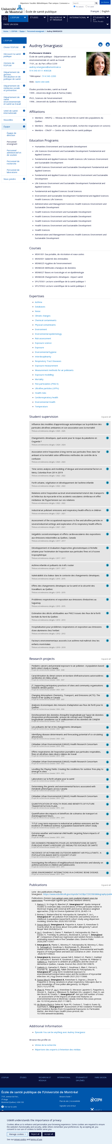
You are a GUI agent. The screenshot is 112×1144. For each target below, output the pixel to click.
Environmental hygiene (45, 352)
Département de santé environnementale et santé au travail (12, 100)
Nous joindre (10, 179)
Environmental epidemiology (48, 333)
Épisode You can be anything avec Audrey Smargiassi (60, 1032)
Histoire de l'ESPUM (9, 64)
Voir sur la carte (10, 1107)
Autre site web (42, 81)
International (63, 1077)
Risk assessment (43, 338)
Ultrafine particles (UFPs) (47, 388)
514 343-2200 (49, 76)
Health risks (40, 392)
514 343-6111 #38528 (40, 70)
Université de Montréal (11, 9)
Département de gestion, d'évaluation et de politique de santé (12, 75)
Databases (40, 306)
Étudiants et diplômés (82, 1079)
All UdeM (90, 7)
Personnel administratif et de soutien (14, 152)
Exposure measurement (46, 365)
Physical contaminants (45, 324)
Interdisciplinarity (43, 356)
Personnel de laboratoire (13, 171)
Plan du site (64, 1101)
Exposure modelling (44, 374)
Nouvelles (8, 119)
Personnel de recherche (13, 162)
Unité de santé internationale (11, 111)
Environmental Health (45, 402)
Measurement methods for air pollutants (54, 370)
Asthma (38, 302)
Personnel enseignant (35, 31)
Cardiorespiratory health (46, 397)
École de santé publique (41, 11)
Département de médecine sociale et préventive (12, 88)
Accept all (48, 1134)
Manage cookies (17, 1134)
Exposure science (43, 343)
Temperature (41, 406)
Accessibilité (75, 1101)
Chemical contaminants (45, 320)
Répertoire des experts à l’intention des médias (58, 1049)
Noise (37, 311)
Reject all (35, 1134)
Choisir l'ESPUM (11, 47)
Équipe (22, 31)
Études (23, 1077)
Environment (41, 329)
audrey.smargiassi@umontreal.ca (45, 67)
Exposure (39, 347)
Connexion (64, 3)
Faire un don (100, 1077)
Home (5, 31)
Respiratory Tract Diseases (48, 361)
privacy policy (20, 1139)
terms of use (36, 1139)
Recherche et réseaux (45, 1079)
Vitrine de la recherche (45, 1045)
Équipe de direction (11, 134)
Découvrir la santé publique (12, 55)
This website (79, 7)
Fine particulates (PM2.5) (46, 383)
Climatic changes (42, 315)
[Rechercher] (96, 3)
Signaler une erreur (68, 1106)
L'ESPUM (14, 31)
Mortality (39, 379)
